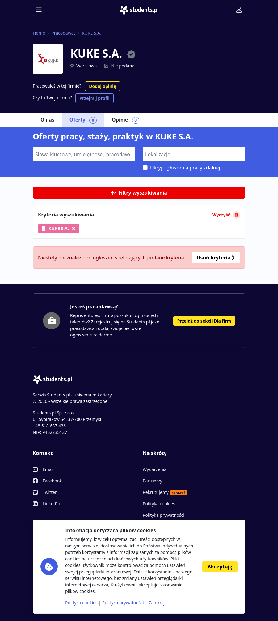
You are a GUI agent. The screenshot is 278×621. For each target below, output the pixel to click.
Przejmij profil (94, 98)
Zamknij (157, 603)
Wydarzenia (154, 469)
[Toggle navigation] (39, 10)
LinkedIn (51, 504)
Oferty (83, 120)
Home (39, 33)
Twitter (50, 492)
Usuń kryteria (216, 257)
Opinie (125, 120)
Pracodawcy (63, 33)
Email (48, 469)
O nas (47, 119)
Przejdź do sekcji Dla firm (204, 321)
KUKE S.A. (91, 33)
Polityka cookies (159, 504)
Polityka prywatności (163, 515)
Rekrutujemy (165, 492)
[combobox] (84, 154)
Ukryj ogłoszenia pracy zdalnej (185, 167)
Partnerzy (152, 481)
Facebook (52, 481)
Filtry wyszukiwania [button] (139, 192)
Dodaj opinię (102, 86)
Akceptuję (220, 566)
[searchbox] (83, 153)
